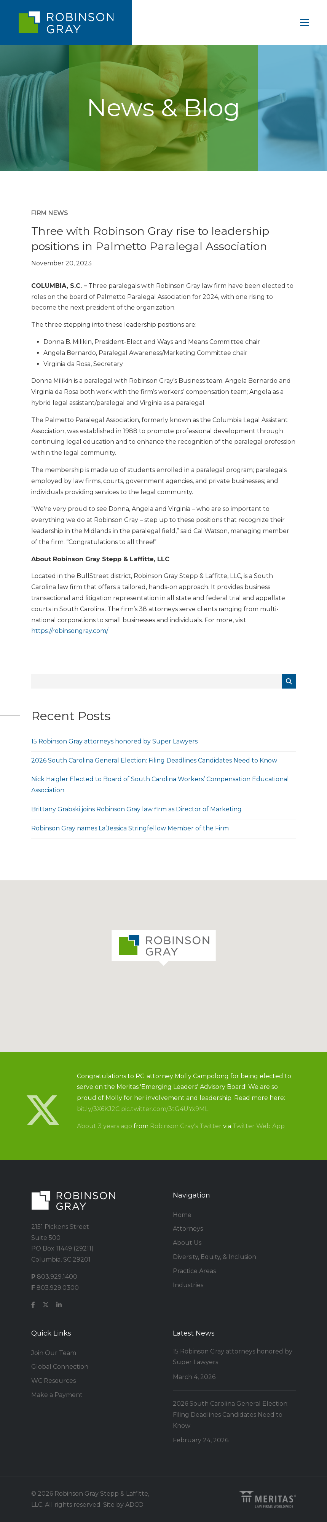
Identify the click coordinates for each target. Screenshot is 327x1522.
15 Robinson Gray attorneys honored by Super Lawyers (114, 741)
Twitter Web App (259, 1126)
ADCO (134, 1504)
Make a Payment (57, 1394)
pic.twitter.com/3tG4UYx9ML (164, 1109)
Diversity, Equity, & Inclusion (214, 1256)
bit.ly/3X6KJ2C (98, 1109)
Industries (188, 1285)
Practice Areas (194, 1271)
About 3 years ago (104, 1126)
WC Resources (53, 1380)
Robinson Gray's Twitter (186, 1126)
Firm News (49, 213)
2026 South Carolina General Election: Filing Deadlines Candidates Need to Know (154, 760)
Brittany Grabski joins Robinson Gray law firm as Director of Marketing (136, 809)
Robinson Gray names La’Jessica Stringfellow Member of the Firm (130, 828)
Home (182, 1215)
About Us (187, 1242)
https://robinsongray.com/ (69, 630)
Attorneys (188, 1228)
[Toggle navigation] (304, 22)
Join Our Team (53, 1353)
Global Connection (59, 1366)
